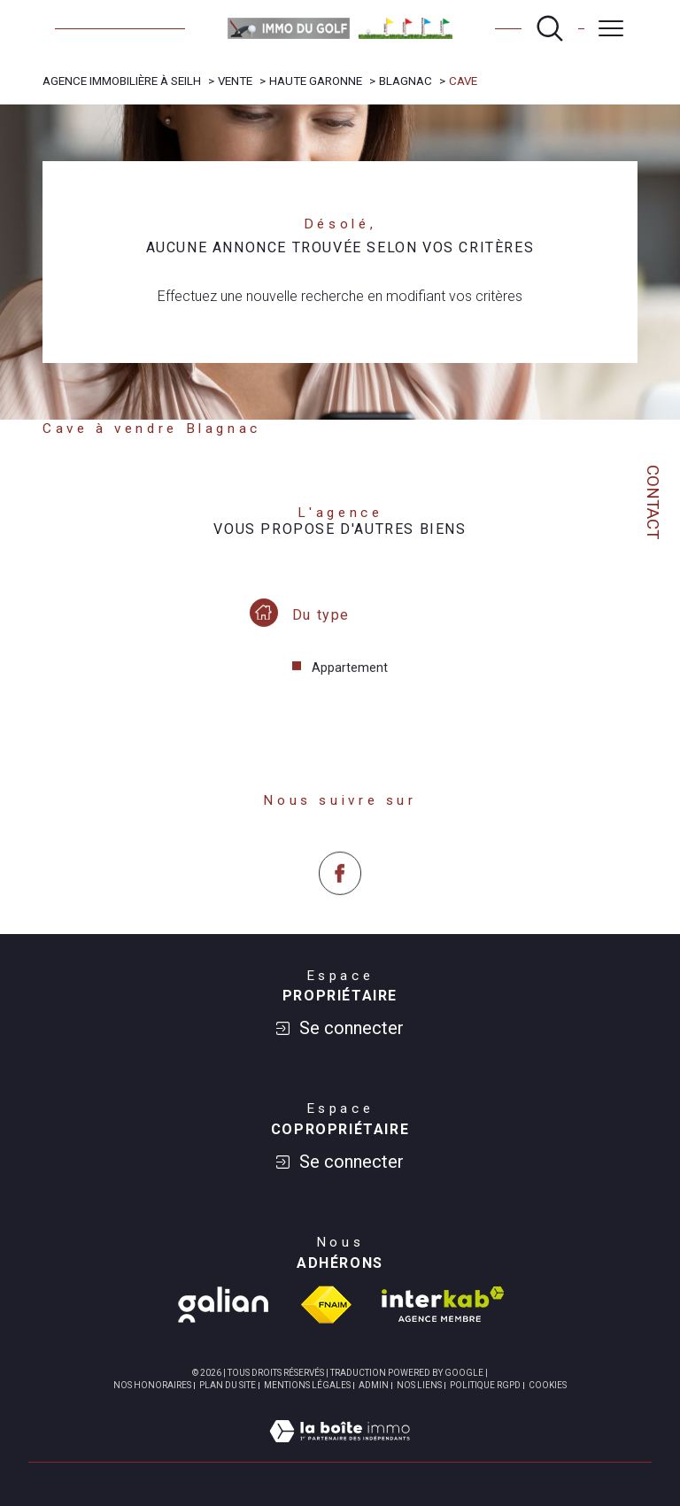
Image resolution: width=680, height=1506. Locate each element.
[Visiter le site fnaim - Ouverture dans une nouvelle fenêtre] (326, 1305)
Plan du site (227, 1385)
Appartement (350, 683)
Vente (235, 81)
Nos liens (419, 1385)
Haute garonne (315, 81)
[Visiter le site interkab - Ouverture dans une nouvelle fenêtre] (443, 1304)
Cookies (548, 1385)
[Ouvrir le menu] (611, 28)
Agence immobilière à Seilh (121, 81)
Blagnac (405, 81)
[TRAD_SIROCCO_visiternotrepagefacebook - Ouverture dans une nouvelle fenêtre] (340, 905)
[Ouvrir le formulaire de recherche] (550, 28)
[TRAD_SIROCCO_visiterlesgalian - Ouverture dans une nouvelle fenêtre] (224, 1305)
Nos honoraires (152, 1385)
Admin (374, 1385)
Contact (652, 502)
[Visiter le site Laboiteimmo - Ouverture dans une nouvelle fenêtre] (339, 1451)
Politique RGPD (485, 1385)
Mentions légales (307, 1385)
